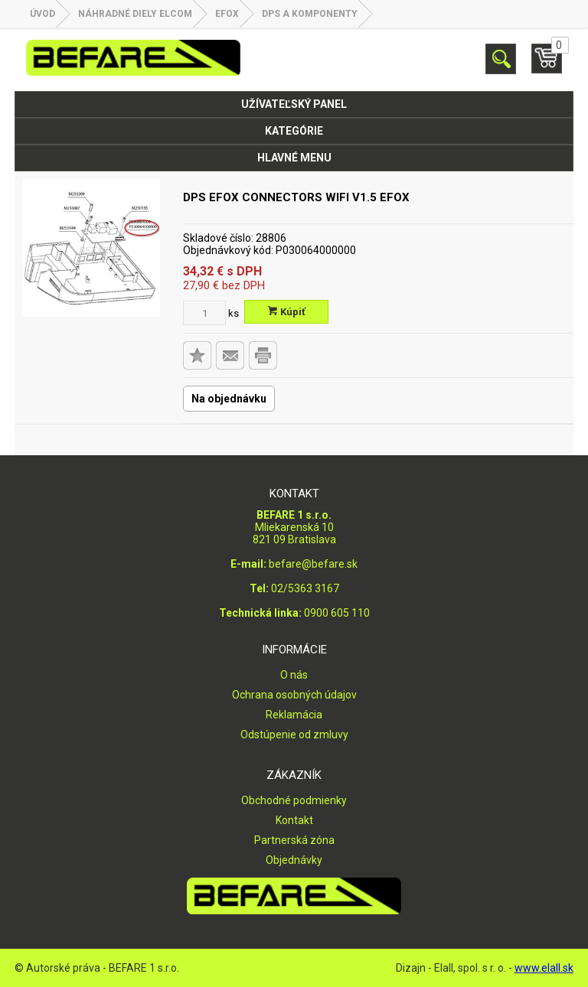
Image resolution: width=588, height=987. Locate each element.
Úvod (42, 13)
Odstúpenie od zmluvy (294, 734)
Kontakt (294, 820)
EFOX (227, 13)
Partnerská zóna (294, 840)
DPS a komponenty (310, 13)
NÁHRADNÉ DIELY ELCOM (135, 13)
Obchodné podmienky (294, 800)
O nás (294, 675)
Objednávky (294, 860)
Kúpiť (286, 312)
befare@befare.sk (313, 564)
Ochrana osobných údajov (294, 695)
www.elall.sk (543, 968)
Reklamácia (294, 714)
